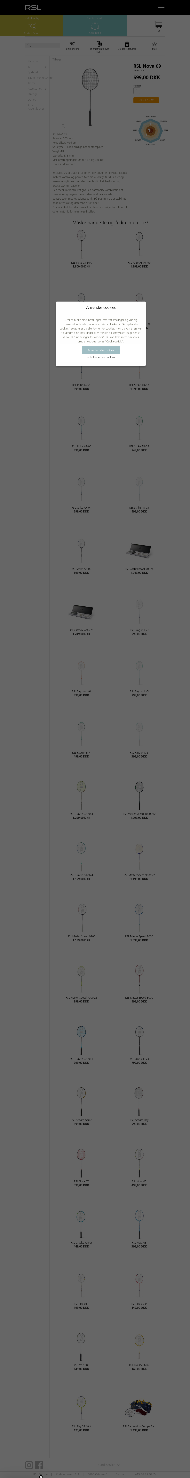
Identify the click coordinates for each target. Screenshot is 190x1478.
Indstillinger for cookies (101, 357)
